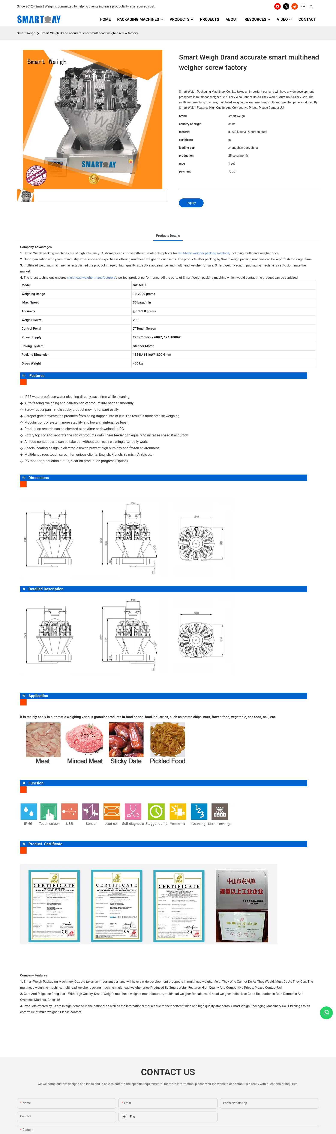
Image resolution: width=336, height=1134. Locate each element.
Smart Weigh (26, 33)
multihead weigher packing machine (203, 253)
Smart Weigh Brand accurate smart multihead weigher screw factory (89, 33)
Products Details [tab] (168, 236)
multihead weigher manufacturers (91, 278)
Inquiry (191, 203)
